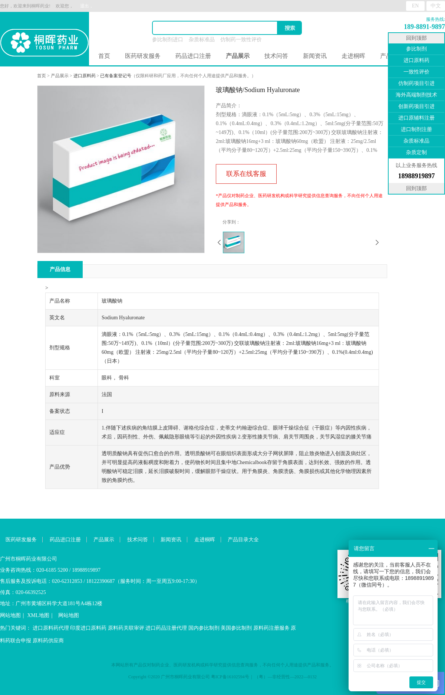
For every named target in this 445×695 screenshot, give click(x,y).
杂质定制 (416, 152)
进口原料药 (84, 75)
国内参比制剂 (204, 628)
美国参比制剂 (236, 628)
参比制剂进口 (167, 39)
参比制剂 (416, 49)
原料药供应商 (48, 640)
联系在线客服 (246, 173)
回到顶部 (416, 38)
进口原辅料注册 (416, 118)
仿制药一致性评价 (241, 39)
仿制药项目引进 (416, 83)
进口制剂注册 (416, 129)
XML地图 (38, 615)
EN (415, 6)
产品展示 (60, 75)
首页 (104, 56)
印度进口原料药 (88, 628)
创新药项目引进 (416, 106)
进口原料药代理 (51, 628)
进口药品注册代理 (166, 628)
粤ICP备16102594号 (230, 676)
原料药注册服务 (271, 628)
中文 (436, 6)
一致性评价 (416, 72)
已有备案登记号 (115, 75)
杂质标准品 (202, 39)
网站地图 (10, 615)
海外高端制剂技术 (416, 95)
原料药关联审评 (126, 628)
